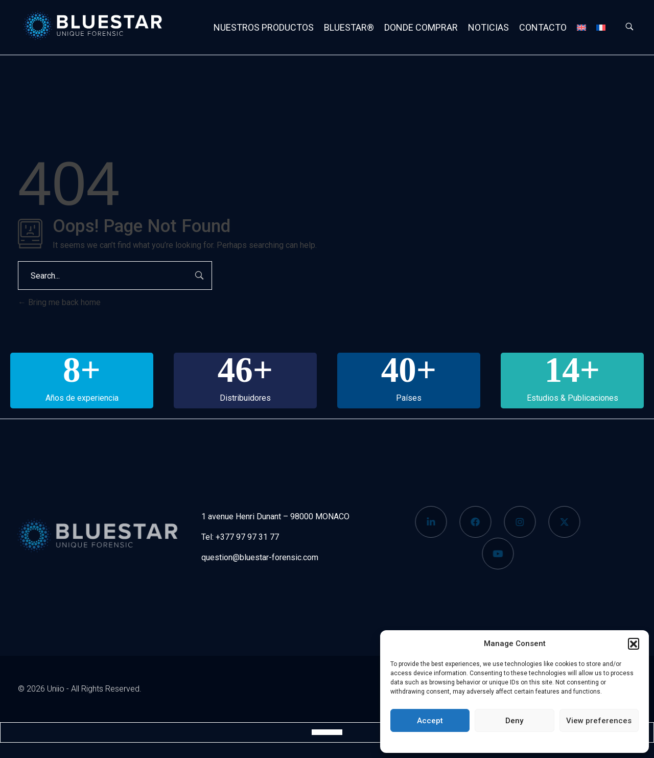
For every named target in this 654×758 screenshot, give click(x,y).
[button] (633, 643)
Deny (514, 720)
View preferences (599, 720)
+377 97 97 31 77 (247, 537)
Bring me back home (59, 302)
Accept (430, 720)
